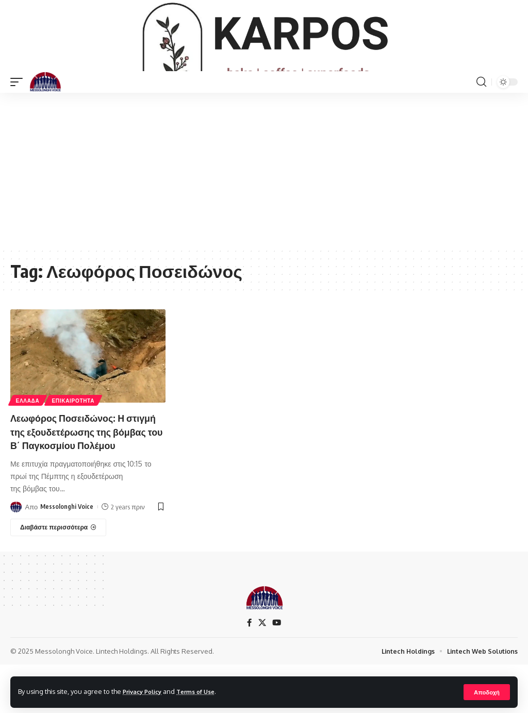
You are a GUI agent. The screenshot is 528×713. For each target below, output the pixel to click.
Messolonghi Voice (67, 554)
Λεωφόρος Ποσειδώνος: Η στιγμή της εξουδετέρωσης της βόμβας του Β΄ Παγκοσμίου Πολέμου (84, 472)
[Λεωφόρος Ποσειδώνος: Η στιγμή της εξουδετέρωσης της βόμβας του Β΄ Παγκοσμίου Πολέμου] (58, 574)
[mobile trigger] (19, 116)
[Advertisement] (264, 204)
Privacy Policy (145, 691)
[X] (262, 670)
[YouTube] (277, 670)
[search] (481, 116)
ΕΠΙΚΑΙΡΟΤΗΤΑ (75, 434)
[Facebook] (249, 670)
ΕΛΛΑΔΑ (28, 434)
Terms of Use (204, 691)
